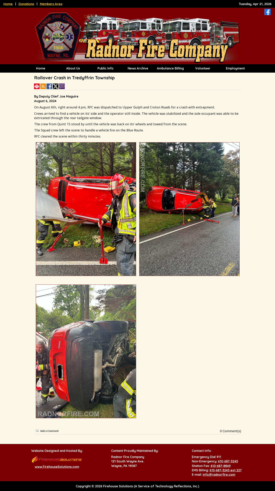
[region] (137, 68)
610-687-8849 (221, 466)
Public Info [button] (105, 68)
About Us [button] (72, 68)
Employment (235, 68)
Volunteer (202, 68)
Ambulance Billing (170, 68)
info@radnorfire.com (219, 475)
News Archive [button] (137, 68)
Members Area (51, 4)
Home (8, 4)
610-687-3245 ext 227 (226, 470)
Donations (26, 4)
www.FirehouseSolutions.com (57, 467)
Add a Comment (49, 431)
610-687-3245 (228, 461)
